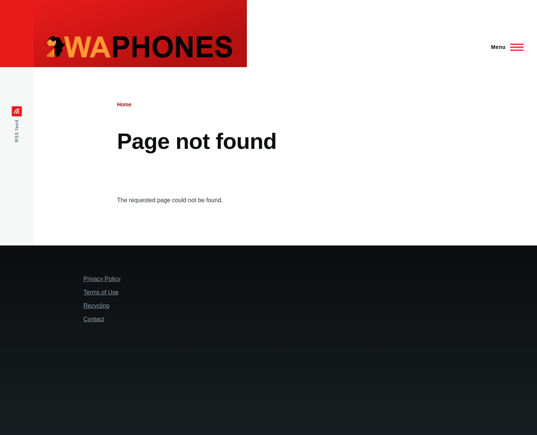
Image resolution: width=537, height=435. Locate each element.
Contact (94, 319)
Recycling (96, 306)
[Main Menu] (505, 47)
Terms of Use (101, 292)
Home (124, 104)
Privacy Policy (102, 279)
